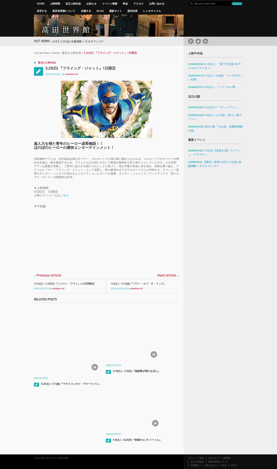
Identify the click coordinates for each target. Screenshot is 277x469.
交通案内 (195, 465)
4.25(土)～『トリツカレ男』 (220, 87)
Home (40, 3)
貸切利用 (132, 11)
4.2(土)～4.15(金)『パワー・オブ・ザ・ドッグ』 (138, 283)
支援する (86, 11)
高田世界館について (63, 11)
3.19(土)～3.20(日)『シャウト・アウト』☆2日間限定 (64, 283)
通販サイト (115, 11)
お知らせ (91, 3)
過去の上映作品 (71, 53)
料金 (125, 3)
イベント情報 (109, 3)
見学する (42, 11)
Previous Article (47, 275)
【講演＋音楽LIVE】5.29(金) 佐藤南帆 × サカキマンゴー (73, 41)
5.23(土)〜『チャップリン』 (221, 107)
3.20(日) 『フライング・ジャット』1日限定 (80, 68)
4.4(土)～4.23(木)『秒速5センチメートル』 (137, 439)
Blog (100, 11)
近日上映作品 (73, 3)
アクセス (138, 3)
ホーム (191, 458)
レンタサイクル (152, 11)
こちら (64, 195)
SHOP (234, 465)
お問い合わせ (156, 3)
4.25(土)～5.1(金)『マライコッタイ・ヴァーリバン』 (71, 383)
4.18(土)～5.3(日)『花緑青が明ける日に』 (136, 371)
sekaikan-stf (71, 74)
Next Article (167, 275)
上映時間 (55, 3)
